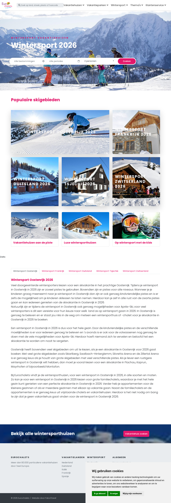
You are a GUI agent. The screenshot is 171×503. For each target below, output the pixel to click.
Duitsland (66, 466)
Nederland (67, 462)
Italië (64, 469)
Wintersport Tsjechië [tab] (107, 271)
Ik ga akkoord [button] (99, 493)
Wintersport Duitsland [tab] (80, 271)
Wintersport (118, 5)
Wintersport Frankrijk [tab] (53, 271)
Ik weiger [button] (114, 493)
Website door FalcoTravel (44, 498)
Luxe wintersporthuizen (80, 242)
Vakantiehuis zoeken (136, 433)
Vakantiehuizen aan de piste (33, 242)
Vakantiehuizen (72, 5)
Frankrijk (66, 472)
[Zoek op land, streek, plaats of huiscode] (40, 5)
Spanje (65, 476)
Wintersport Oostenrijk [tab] (25, 271)
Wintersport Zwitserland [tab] (135, 271)
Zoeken (127, 61)
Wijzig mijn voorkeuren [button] (132, 493)
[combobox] (99, 61)
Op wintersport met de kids (133, 242)
